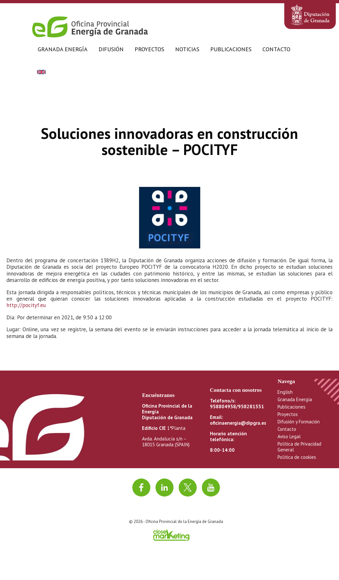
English (285, 392)
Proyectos (149, 49)
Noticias (187, 49)
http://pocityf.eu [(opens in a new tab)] (26, 305)
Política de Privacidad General (299, 447)
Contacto (276, 49)
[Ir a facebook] (141, 488)
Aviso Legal (289, 436)
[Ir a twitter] (188, 488)
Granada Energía (63, 49)
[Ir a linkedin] (164, 488)
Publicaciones (230, 49)
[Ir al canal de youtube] (211, 488)
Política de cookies (297, 457)
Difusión (111, 49)
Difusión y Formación (299, 422)
